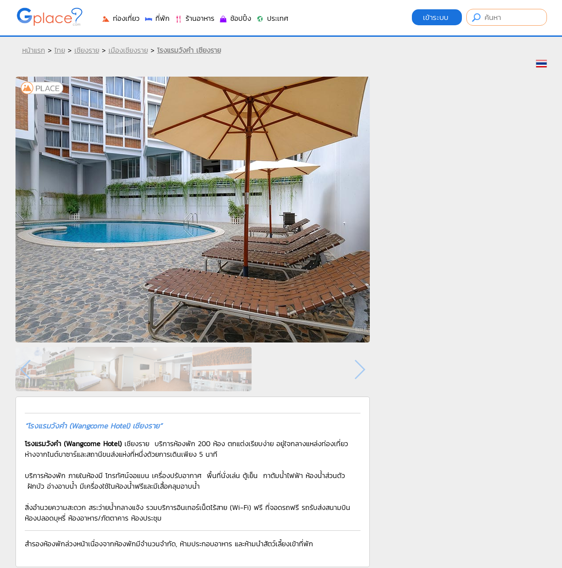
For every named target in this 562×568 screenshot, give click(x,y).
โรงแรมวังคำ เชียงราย (189, 50)
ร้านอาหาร (194, 18)
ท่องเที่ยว (120, 18)
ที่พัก (157, 18)
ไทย (59, 50)
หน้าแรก (33, 50)
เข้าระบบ (437, 17)
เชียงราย (86, 50)
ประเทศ (272, 18)
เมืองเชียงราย (128, 50)
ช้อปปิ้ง (235, 18)
